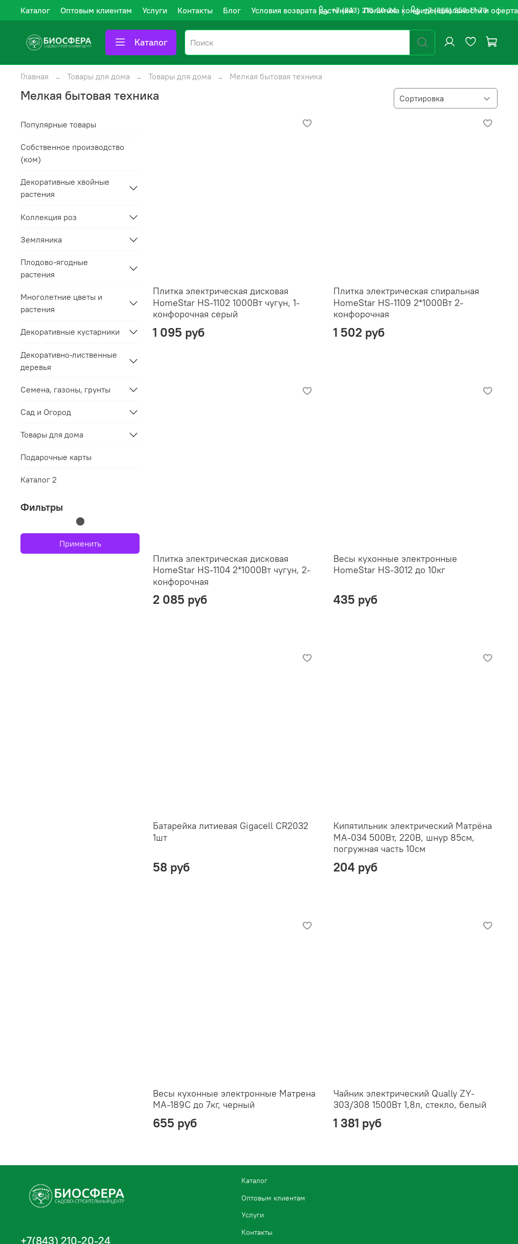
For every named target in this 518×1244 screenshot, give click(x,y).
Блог (232, 10)
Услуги (154, 10)
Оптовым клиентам (96, 10)
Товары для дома (98, 76)
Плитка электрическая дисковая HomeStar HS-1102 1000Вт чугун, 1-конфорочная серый (226, 302)
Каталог (35, 10)
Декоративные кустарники (70, 331)
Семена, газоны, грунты (65, 389)
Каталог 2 (38, 479)
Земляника (41, 239)
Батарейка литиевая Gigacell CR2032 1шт (230, 831)
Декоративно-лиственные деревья (68, 361)
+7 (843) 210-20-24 (357, 10)
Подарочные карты (56, 457)
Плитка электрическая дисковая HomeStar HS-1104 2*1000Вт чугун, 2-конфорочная (231, 570)
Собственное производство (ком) (72, 153)
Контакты (195, 10)
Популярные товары (58, 124)
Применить (80, 543)
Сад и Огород (45, 412)
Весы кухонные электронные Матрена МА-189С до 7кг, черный (234, 1099)
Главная (34, 76)
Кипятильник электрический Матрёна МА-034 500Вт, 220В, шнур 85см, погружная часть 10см (412, 837)
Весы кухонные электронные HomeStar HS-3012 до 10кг (395, 564)
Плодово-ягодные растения (54, 268)
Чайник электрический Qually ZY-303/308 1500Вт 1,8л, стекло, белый (409, 1099)
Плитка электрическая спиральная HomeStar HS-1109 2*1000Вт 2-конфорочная (406, 302)
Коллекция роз (48, 217)
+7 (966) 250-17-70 (448, 10)
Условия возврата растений (302, 10)
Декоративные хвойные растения (64, 188)
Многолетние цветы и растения (61, 303)
